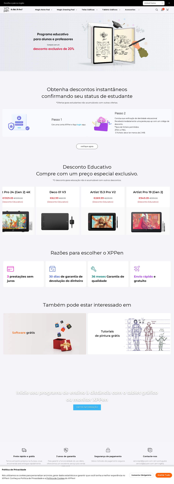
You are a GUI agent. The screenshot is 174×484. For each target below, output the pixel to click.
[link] (13, 9)
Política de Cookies (55, 478)
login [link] (74, 126)
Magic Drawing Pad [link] (67, 10)
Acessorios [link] (132, 10)
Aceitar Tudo (164, 475)
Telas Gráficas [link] (90, 10)
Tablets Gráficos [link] (111, 10)
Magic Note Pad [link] (44, 10)
